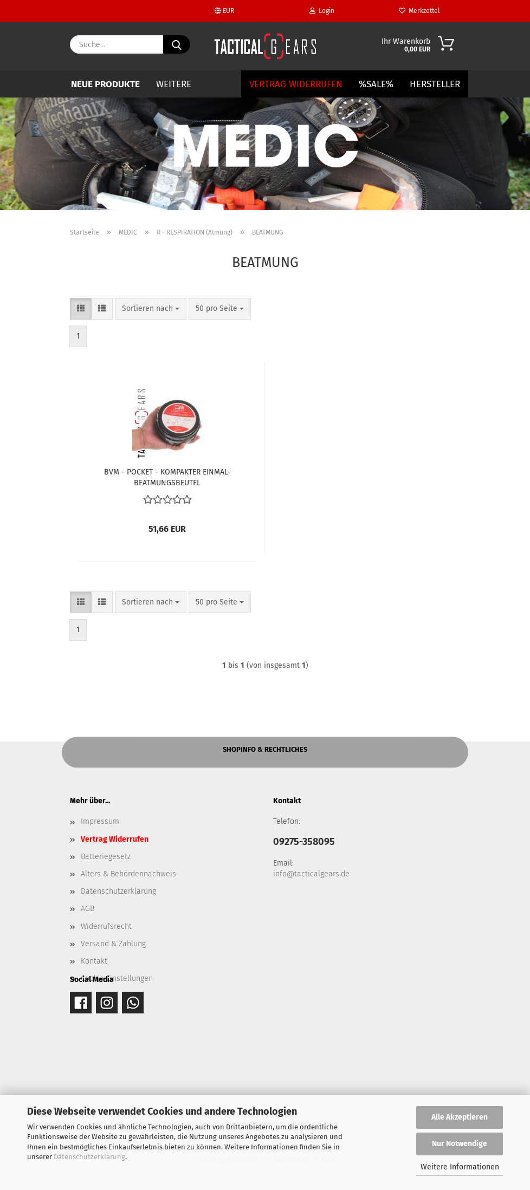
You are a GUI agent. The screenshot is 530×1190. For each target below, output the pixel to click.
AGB (87, 908)
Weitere (173, 84)
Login (321, 11)
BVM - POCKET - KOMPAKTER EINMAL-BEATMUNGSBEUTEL (167, 476)
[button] (81, 309)
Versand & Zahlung (113, 943)
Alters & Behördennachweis (128, 874)
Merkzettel (419, 11)
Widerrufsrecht (106, 926)
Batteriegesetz (106, 856)
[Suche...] (176, 44)
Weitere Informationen (460, 1167)
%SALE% (376, 84)
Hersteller (435, 84)
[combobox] (150, 309)
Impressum (100, 821)
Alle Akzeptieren (459, 1117)
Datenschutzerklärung (89, 1157)
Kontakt (94, 961)
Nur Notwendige (459, 1143)
